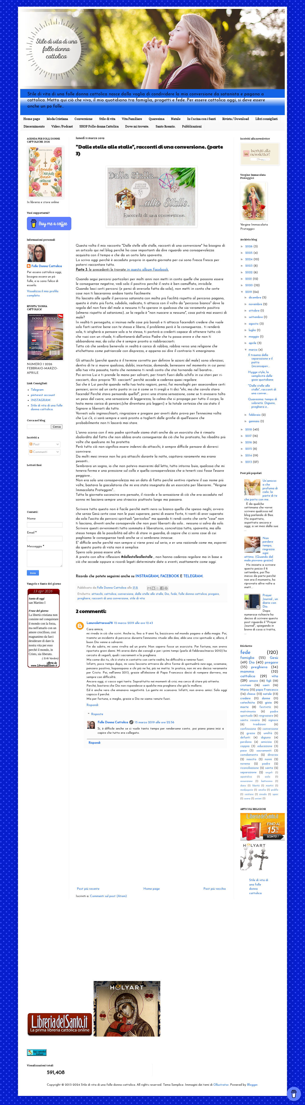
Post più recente (88, 889)
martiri (269, 786)
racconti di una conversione (110, 598)
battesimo (266, 781)
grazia (251, 733)
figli (268, 681)
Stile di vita (107, 119)
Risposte (97, 714)
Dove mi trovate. (137, 126)
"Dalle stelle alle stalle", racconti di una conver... (262, 389)
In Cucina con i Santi (201, 119)
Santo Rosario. (165, 126)
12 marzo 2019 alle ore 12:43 (133, 623)
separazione (248, 772)
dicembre (255, 297)
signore (273, 720)
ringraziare (266, 716)
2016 (249, 442)
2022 (249, 272)
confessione (248, 729)
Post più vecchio (214, 889)
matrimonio (248, 711)
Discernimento (34, 126)
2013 (249, 462)
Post (35, 444)
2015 (249, 449)
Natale (176, 119)
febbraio (255, 415)
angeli (269, 772)
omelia (262, 790)
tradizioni (259, 724)
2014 (249, 455)
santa (269, 768)
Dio (167, 594)
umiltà (268, 733)
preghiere (84, 598)
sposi (275, 794)
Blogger (252, 1085)
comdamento (249, 755)
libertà (256, 786)
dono (243, 786)
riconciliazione (249, 768)
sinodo (263, 794)
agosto (254, 324)
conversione (125, 594)
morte (244, 707)
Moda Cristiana (57, 119)
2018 (249, 429)
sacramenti (264, 750)
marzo (253, 350)
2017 (249, 436)
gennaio (254, 421)
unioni (258, 798)
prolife (274, 790)
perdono (246, 742)
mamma (247, 671)
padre (266, 764)
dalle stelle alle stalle (149, 594)
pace (243, 750)
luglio (253, 330)
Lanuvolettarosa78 (99, 623)
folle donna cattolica (193, 594)
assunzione (246, 781)
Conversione (83, 119)
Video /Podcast (62, 126)
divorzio (273, 755)
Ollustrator (221, 1085)
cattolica (110, 594)
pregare (213, 594)
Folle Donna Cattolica (113, 722)
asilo (267, 777)
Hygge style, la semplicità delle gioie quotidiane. (261, 376)
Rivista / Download (235, 119)
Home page (31, 119)
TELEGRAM (193, 576)
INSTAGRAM (40, 400)
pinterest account (43, 395)
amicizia (266, 742)
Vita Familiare (132, 119)
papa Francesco (267, 689)
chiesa (251, 694)
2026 (249, 246)
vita (275, 676)
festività (265, 707)
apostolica (246, 777)
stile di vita (137, 598)
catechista (247, 702)
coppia (244, 746)
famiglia (247, 658)
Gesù (274, 658)
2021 (249, 279)
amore (253, 681)
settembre (256, 317)
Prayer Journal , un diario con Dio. (270, 601)
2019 (249, 292)
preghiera (259, 667)
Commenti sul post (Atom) (108, 896)
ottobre (254, 310)
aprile (253, 343)
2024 (249, 259)
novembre (256, 304)
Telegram (37, 390)
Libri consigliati (266, 119)
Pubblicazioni (191, 126)
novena (245, 764)
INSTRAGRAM (147, 576)
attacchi (97, 594)
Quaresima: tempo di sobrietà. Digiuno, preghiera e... (262, 403)
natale (267, 694)
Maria (244, 689)
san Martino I (37, 602)
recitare (249, 794)
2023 (249, 266)
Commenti (38, 452)
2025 (249, 253)
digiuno (266, 737)
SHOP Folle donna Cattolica (98, 126)
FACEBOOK (169, 576)
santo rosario (250, 720)
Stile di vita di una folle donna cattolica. (46, 407)
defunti (245, 737)
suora (247, 798)
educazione (264, 746)
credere (245, 698)
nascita (251, 759)
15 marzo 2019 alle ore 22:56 (154, 722)
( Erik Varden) (50, 658)
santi (266, 685)
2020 (249, 285)
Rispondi (92, 705)
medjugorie (246, 790)
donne (266, 698)
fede (174, 594)
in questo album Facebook (147, 270)
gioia (268, 702)
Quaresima (156, 119)
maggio (254, 336)
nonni (268, 759)
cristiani (245, 685)
